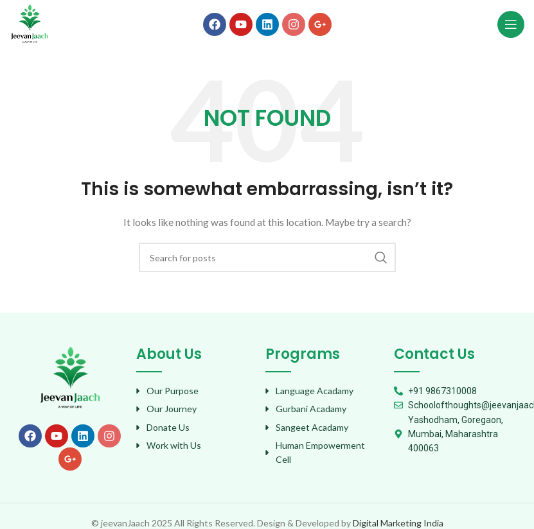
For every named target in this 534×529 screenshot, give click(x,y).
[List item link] (194, 391)
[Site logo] (29, 22)
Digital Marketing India (398, 522)
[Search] (267, 257)
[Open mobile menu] (511, 24)
